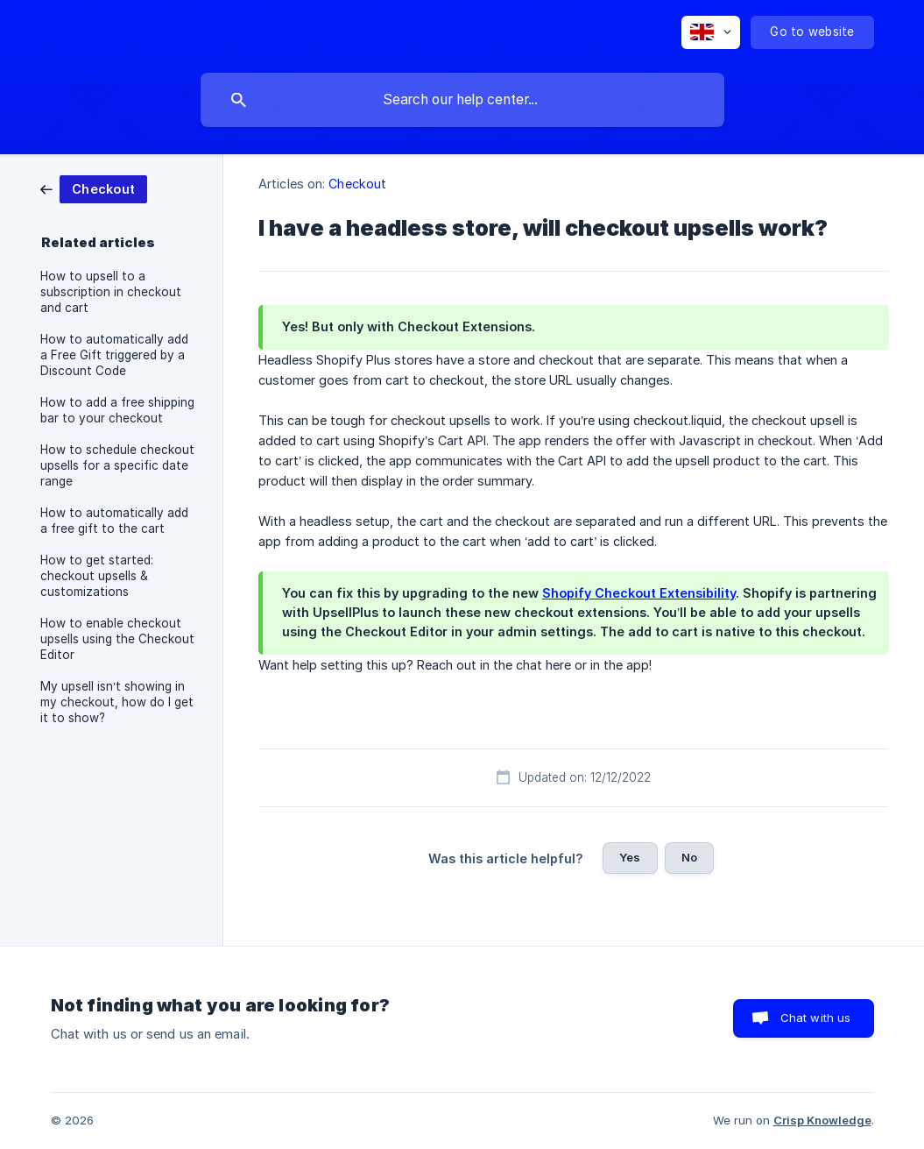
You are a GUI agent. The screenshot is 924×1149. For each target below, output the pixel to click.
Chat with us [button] (815, 1018)
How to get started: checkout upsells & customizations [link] (96, 576)
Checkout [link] (357, 183)
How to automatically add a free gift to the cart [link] (114, 520)
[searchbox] (462, 100)
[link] (93, 188)
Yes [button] (629, 857)
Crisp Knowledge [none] (822, 1120)
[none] (710, 32)
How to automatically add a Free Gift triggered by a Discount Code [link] (114, 355)
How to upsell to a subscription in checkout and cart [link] (110, 292)
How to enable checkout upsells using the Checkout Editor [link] (117, 639)
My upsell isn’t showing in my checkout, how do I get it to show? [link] (117, 702)
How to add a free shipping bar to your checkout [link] (117, 410)
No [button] (689, 857)
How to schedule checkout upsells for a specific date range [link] (117, 465)
